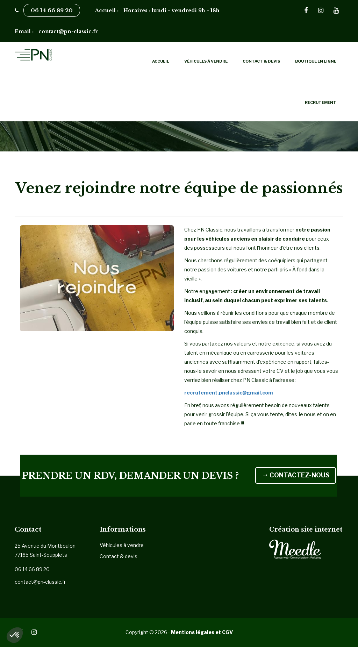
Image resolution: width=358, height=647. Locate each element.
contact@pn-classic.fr (40, 582)
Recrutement (320, 102)
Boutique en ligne (315, 61)
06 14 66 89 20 (52, 10)
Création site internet (305, 529)
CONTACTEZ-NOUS (191, 483)
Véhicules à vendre (206, 61)
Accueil (160, 61)
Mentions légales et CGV (202, 632)
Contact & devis (261, 61)
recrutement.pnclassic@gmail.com (228, 393)
